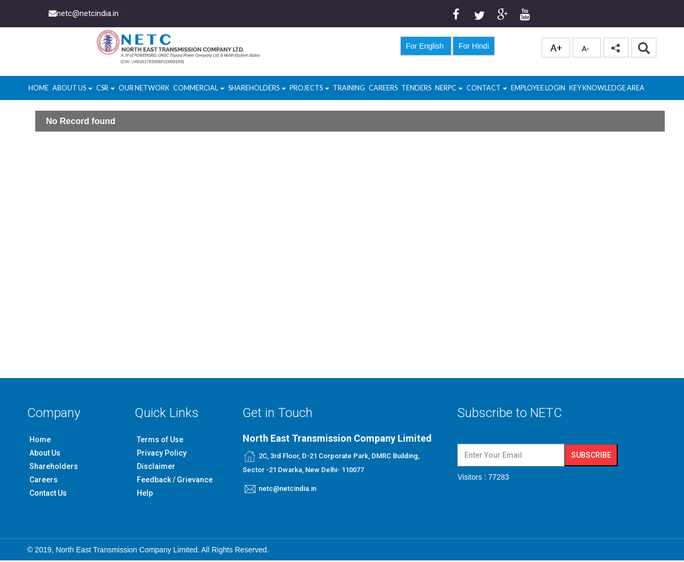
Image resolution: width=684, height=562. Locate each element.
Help (145, 493)
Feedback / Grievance (175, 479)
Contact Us (48, 493)
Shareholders (257, 88)
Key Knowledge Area (606, 88)
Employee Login (538, 88)
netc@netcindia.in (287, 488)
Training (349, 88)
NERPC (449, 88)
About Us (72, 88)
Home (38, 88)
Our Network (144, 88)
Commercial (198, 88)
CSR (103, 88)
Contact (487, 88)
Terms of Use (160, 439)
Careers (383, 88)
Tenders (416, 88)
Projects (309, 88)
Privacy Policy (161, 453)
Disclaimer (156, 466)
